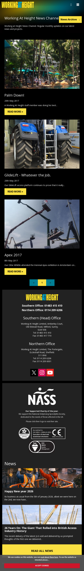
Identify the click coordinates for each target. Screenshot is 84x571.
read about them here (49, 557)
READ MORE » (15, 111)
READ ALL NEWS (42, 551)
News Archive (70, 19)
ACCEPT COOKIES (42, 565)
